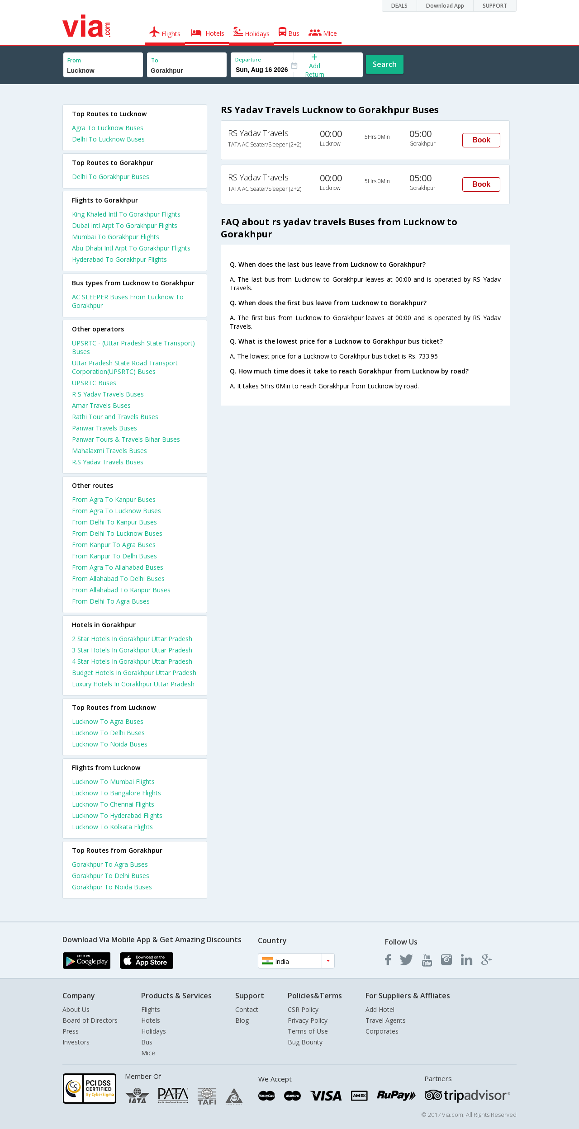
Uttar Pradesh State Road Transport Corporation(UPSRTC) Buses (125, 367)
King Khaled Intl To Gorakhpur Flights (126, 214)
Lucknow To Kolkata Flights (112, 826)
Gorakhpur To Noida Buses (112, 887)
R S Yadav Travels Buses (108, 394)
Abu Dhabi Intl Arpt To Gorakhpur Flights (131, 248)
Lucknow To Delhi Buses (108, 732)
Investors (76, 1042)
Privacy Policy (307, 1020)
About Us (76, 1009)
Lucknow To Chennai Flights (113, 804)
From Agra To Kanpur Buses (114, 499)
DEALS (399, 5)
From (74, 60)
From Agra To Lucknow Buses (116, 510)
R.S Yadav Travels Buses (107, 462)
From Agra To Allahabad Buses (117, 567)
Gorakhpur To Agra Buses (110, 864)
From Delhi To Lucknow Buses (117, 533)
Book (481, 140)
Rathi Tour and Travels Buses (115, 416)
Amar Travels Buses (101, 405)
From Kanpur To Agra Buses (114, 544)
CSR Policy (303, 1009)
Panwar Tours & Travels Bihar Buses (126, 439)
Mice (148, 1053)
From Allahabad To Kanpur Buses (121, 590)
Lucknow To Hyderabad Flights (117, 815)
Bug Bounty (305, 1042)
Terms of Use (308, 1031)
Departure (248, 59)
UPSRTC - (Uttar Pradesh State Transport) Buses (133, 347)
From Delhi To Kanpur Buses (114, 522)
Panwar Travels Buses (104, 428)
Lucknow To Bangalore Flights (116, 793)
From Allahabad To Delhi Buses (118, 578)
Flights (150, 1009)
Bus (146, 1042)
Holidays (153, 1031)
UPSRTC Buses (94, 382)
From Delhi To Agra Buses (111, 601)
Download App (445, 5)
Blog (242, 1020)
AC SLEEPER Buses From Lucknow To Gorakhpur (128, 301)
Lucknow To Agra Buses (107, 721)
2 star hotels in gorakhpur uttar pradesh (132, 638)
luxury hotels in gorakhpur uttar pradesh (133, 684)
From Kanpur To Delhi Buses (114, 556)
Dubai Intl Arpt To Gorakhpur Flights (124, 225)
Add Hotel (379, 1009)
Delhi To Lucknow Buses (108, 139)
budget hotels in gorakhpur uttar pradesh (134, 672)
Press (70, 1031)
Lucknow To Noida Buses (109, 744)
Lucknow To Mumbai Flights (113, 781)
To (154, 60)
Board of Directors (90, 1020)
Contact (246, 1009)
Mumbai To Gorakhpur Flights (115, 236)
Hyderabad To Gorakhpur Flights (119, 259)
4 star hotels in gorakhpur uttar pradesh (132, 661)
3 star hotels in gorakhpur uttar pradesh (132, 650)
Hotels (150, 1020)
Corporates (382, 1031)
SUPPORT (495, 5)
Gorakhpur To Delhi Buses (110, 875)
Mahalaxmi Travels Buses (109, 450)
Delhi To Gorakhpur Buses (110, 176)
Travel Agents (385, 1020)
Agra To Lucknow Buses (107, 127)
